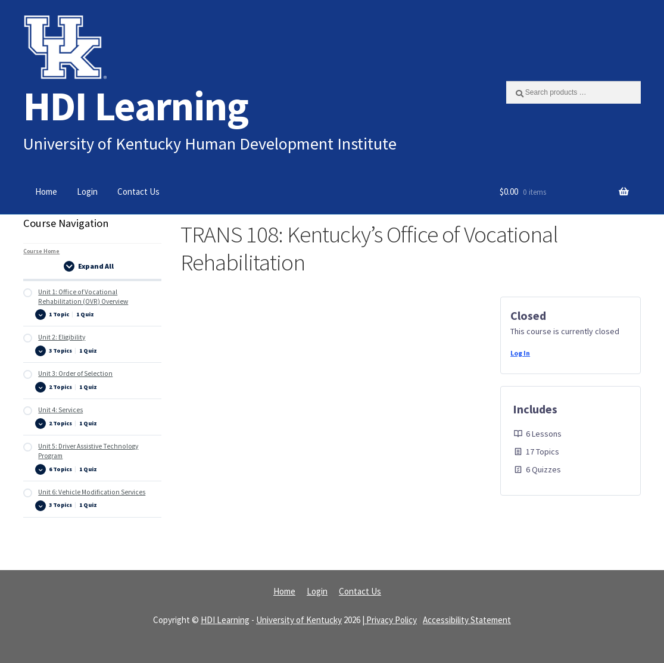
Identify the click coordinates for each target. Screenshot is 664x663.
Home (46, 191)
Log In (520, 352)
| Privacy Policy (389, 619)
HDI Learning (135, 106)
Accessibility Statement (467, 619)
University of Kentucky (299, 619)
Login (87, 191)
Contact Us (138, 191)
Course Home (41, 251)
